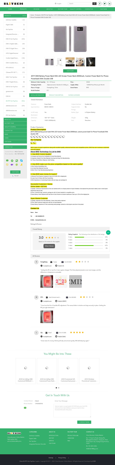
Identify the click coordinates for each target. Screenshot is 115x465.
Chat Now (103, 9)
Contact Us (89, 9)
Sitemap (51, 457)
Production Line (73, 435)
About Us (49, 9)
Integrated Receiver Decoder (15, 34)
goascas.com (15, 91)
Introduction (53, 435)
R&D (69, 440)
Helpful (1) (61, 266)
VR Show (36, 9)
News (6, 134)
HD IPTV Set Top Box (15, 101)
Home (10, 9)
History (51, 438)
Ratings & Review (74, 95)
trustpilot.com (47, 266)
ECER (94, 461)
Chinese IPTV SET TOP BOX (15, 72)
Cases (6, 138)
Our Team (52, 443)
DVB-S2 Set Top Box (15, 87)
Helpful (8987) (62, 301)
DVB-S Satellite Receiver (15, 63)
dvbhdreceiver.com (15, 106)
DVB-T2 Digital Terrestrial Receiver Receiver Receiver (16, 48)
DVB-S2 (15, 96)
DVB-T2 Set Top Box (15, 39)
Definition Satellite (15, 20)
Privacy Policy (62, 457)
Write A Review (49, 246)
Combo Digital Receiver (15, 58)
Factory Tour (62, 9)
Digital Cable (15, 25)
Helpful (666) (62, 336)
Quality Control (75, 9)
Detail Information (37, 95)
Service (51, 440)
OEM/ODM (71, 438)
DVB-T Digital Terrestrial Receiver (15, 82)
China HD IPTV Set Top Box (27, 461)
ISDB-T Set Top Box (15, 77)
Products (23, 9)
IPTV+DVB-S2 (15, 68)
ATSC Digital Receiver (15, 53)
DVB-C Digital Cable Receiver (15, 44)
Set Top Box (15, 29)
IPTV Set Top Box (15, 115)
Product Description (56, 95)
